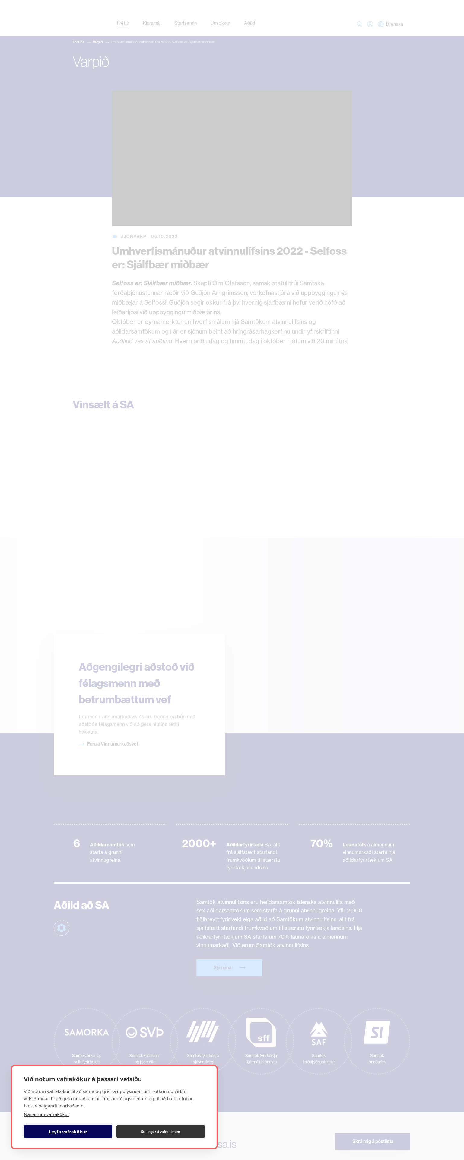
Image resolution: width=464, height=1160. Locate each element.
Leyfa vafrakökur (68, 1132)
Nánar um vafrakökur (46, 1114)
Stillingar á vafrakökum (160, 1131)
